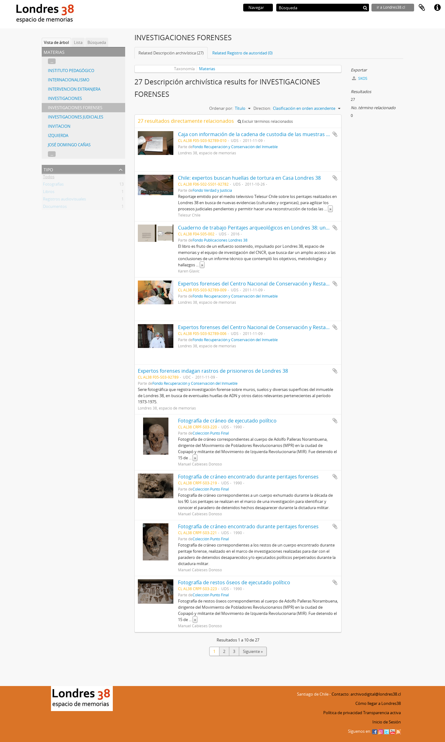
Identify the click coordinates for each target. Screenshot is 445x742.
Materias (207, 68)
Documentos (55, 207)
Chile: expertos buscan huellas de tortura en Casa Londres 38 (249, 177)
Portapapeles (422, 7)
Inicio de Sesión (386, 722)
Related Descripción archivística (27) (171, 53)
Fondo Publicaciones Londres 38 (220, 240)
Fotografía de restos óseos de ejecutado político (234, 582)
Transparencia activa (382, 712)
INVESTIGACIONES (65, 98)
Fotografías (53, 185)
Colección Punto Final (211, 433)
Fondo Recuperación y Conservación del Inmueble (235, 146)
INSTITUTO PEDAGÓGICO (71, 70)
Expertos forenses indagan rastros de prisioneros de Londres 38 (213, 370)
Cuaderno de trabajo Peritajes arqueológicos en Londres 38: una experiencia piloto (274, 227)
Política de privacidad (342, 712)
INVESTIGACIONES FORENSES (75, 107)
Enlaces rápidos (437, 7)
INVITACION (59, 126)
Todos (48, 178)
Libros (48, 192)
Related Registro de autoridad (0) (242, 53)
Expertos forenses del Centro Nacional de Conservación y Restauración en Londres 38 (278, 283)
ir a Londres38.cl (391, 7)
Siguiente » (253, 651)
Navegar (256, 7)
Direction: (262, 108)
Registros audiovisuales (64, 200)
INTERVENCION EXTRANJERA (74, 89)
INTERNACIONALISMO (68, 80)
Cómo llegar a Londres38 (378, 703)
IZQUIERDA (58, 135)
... (51, 61)
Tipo (48, 169)
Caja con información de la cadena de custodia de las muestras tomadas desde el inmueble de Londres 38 (301, 134)
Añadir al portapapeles (335, 134)
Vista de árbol (56, 42)
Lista (78, 42)
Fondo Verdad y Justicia (212, 190)
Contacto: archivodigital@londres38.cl (366, 694)
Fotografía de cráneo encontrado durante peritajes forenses (248, 476)
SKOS (359, 78)
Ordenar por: (221, 108)
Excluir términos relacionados (265, 121)
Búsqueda (96, 42)
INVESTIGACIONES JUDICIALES (75, 117)
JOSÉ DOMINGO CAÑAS (69, 145)
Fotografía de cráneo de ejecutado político (227, 420)
